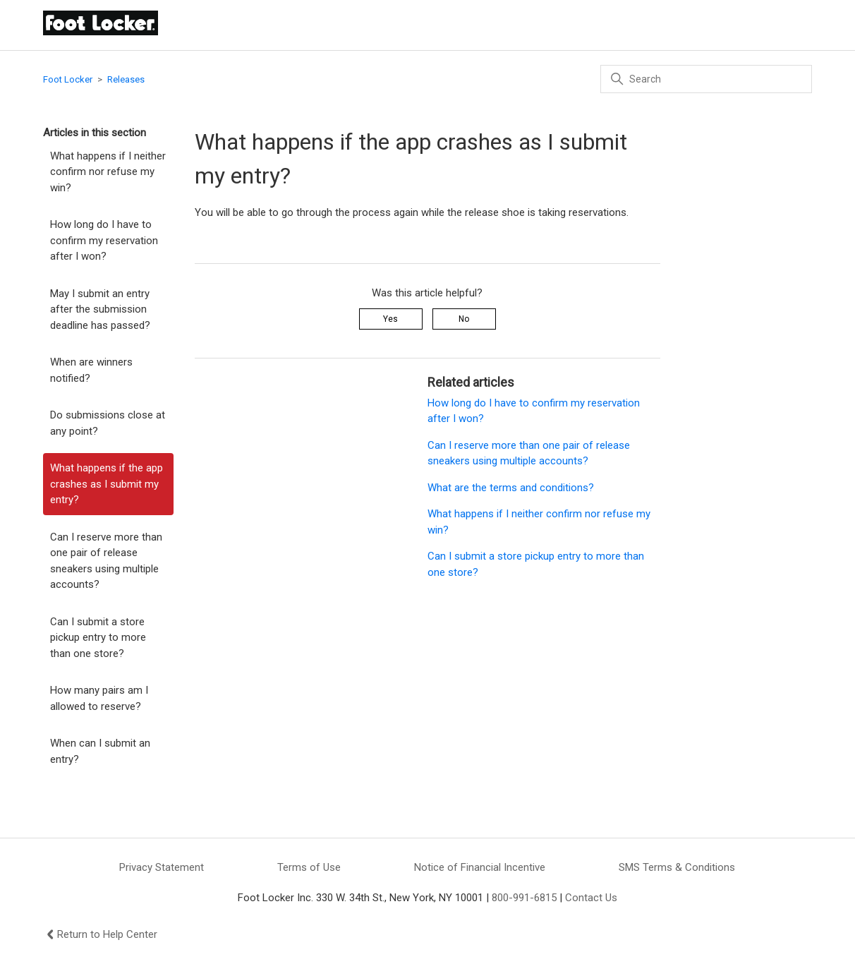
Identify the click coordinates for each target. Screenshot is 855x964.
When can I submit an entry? (100, 751)
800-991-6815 (524, 897)
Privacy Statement (161, 867)
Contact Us (591, 897)
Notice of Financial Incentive (479, 867)
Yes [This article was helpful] (390, 319)
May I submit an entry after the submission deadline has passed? (100, 309)
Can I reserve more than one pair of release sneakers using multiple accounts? (106, 561)
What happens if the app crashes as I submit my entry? (106, 484)
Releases (126, 79)
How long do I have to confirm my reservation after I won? (104, 240)
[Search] (706, 79)
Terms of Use (309, 867)
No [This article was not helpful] (464, 319)
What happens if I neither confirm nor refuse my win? (108, 172)
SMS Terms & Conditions (677, 867)
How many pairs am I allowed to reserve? (99, 698)
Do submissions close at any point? (107, 423)
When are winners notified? (91, 370)
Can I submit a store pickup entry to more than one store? (98, 637)
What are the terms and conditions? (511, 487)
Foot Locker (67, 79)
